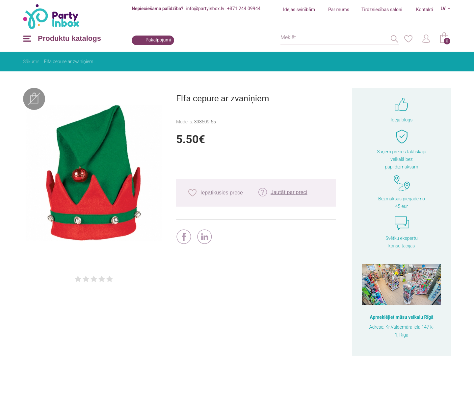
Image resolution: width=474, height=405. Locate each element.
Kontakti (424, 9)
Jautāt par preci (289, 192)
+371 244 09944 (243, 8)
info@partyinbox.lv (205, 8)
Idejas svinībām (299, 9)
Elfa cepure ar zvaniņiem (68, 61)
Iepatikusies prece (221, 192)
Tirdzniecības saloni (381, 9)
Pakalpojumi (158, 39)
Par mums (338, 9)
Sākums (31, 61)
